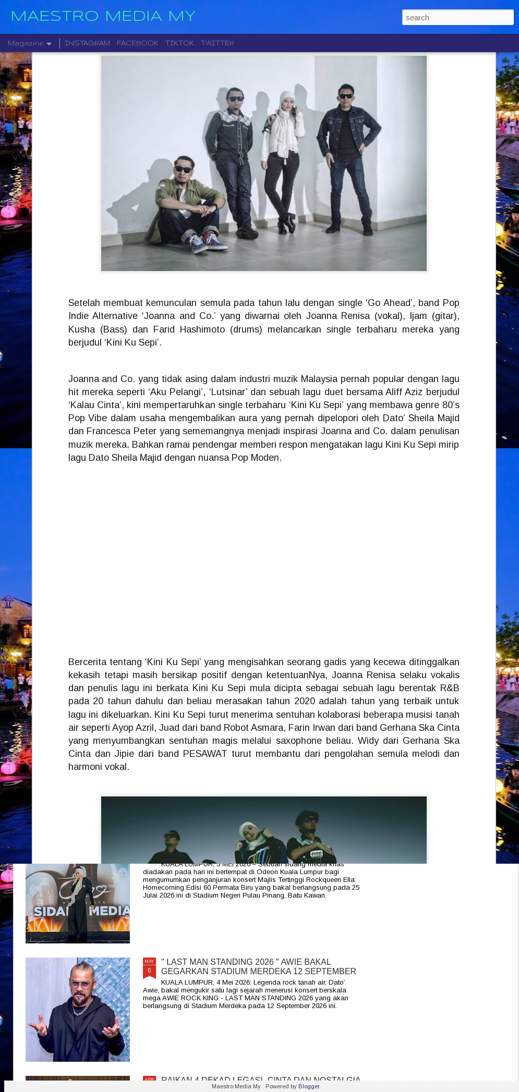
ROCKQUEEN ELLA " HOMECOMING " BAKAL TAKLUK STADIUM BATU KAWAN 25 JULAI (250, 848)
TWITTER (217, 43)
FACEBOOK (138, 43)
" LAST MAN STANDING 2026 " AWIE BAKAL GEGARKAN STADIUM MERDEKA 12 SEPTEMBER (258, 967)
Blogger (308, 1086)
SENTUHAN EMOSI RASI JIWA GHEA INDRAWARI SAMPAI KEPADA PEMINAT (258, 612)
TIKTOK (179, 43)
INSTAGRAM (87, 43)
